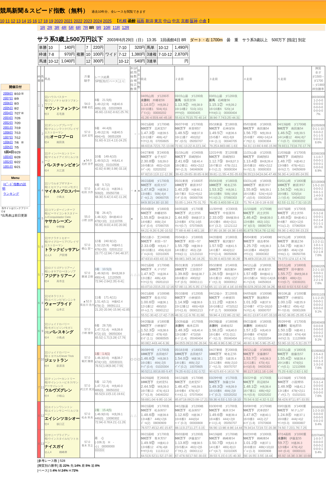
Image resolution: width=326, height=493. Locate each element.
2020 (58, 21)
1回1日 (8, 166)
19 (51, 21)
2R (49, 28)
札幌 (123, 21)
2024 (97, 21)
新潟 (149, 21)
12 (13, 21)
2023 (88, 21)
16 (35, 21)
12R (125, 28)
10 (2, 21)
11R (116, 28)
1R (42, 28)
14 (24, 21)
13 (18, 21)
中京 (176, 21)
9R (98, 28)
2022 (78, 21)
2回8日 (8, 93)
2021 (68, 21)
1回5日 (8, 147)
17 (40, 21)
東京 (158, 21)
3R (56, 28)
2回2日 (8, 123)
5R (71, 28)
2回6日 (8, 103)
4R (63, 28)
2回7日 (8, 98)
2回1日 (8, 127)
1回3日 (8, 157)
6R (78, 28)
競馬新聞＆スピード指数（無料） (44, 10)
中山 (167, 21)
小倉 (203, 21)
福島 (140, 21)
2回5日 (8, 108)
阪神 (194, 21)
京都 (185, 21)
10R (106, 28)
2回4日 (8, 113)
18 (45, 21)
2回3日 (8, 118)
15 (29, 21)
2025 (107, 21)
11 (7, 21)
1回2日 (8, 162)
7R (85, 28)
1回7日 (8, 137)
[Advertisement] (15, 54)
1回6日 (8, 142)
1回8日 (8, 132)
